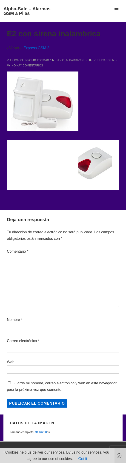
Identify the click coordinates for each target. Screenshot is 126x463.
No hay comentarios (27, 65)
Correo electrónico (22, 341)
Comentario (17, 251)
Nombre (13, 320)
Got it (82, 459)
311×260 (41, 432)
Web (10, 362)
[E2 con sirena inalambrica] (44, 60)
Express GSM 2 (36, 48)
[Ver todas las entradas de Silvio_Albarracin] (68, 60)
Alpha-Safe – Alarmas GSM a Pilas (27, 11)
